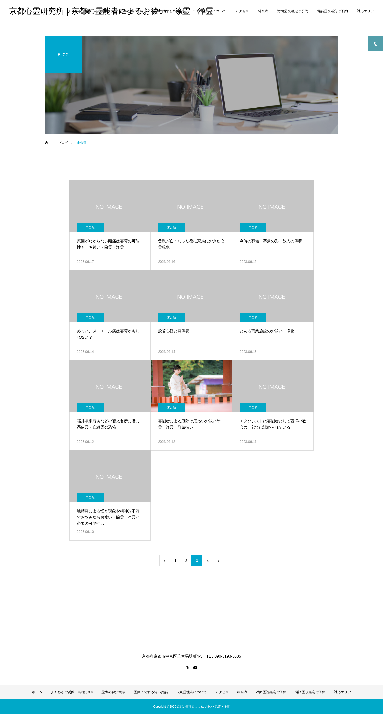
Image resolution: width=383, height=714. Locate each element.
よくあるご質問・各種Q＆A (89, 11)
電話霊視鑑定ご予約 (332, 11)
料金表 (263, 11)
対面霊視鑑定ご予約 (292, 11)
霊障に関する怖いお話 (169, 11)
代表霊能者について (210, 11)
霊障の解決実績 (131, 11)
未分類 (90, 227)
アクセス (242, 11)
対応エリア (365, 11)
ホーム (53, 11)
